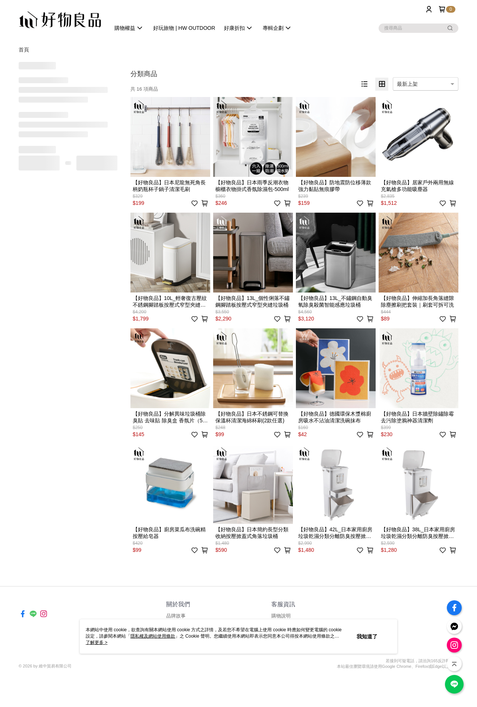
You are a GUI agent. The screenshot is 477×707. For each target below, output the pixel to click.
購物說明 (281, 616)
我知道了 (367, 636)
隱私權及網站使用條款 (152, 636)
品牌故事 (176, 616)
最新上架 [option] (407, 84)
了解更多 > (96, 642)
